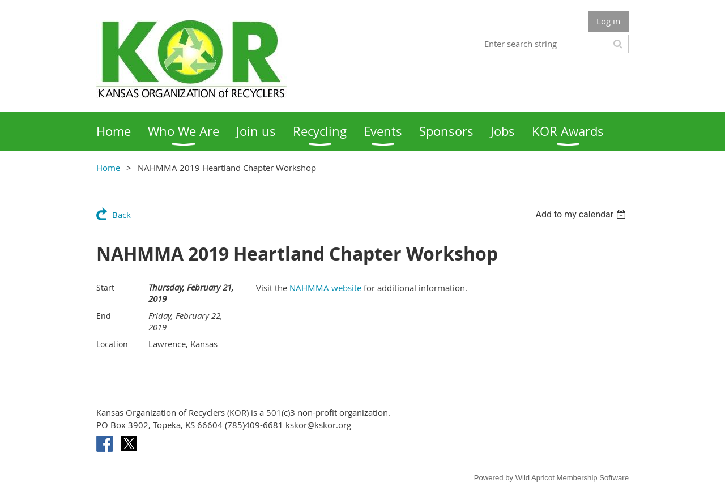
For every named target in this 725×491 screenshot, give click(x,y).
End (103, 315)
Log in (608, 21)
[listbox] (582, 214)
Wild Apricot (535, 477)
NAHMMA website (325, 287)
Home (108, 167)
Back (121, 214)
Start (105, 287)
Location (112, 344)
